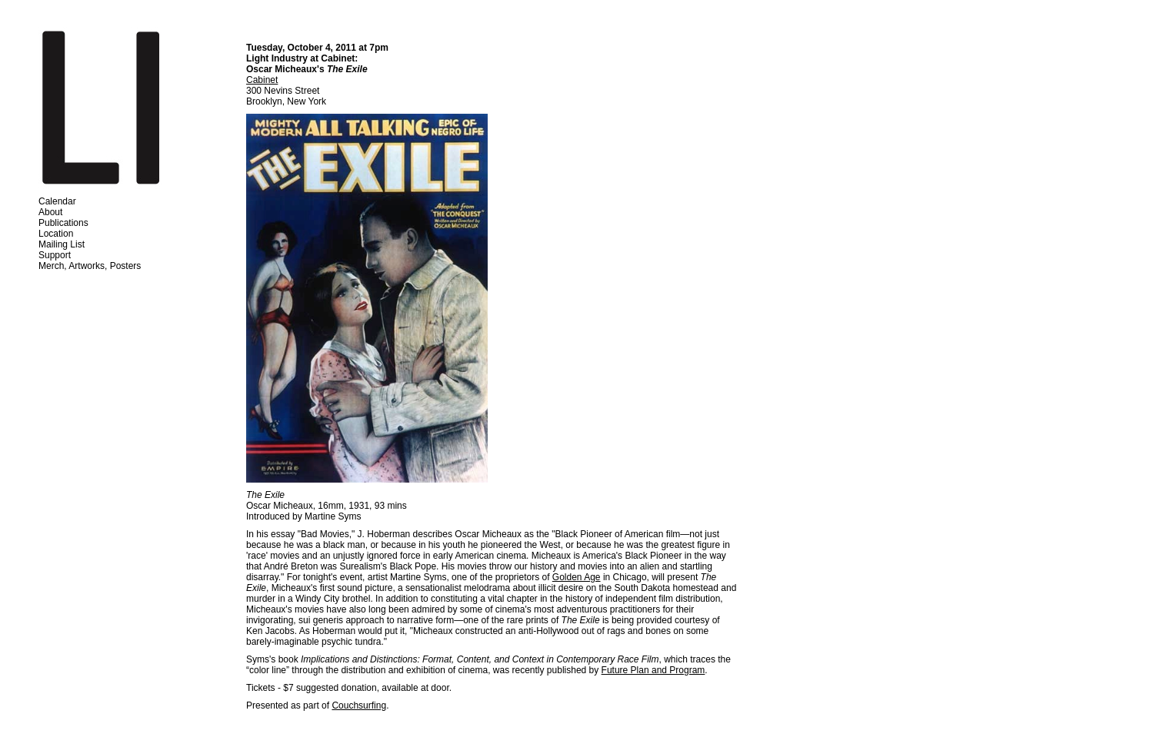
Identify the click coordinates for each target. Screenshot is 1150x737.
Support (54, 255)
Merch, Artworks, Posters (89, 266)
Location (55, 233)
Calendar (57, 201)
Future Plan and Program (653, 670)
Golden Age (576, 577)
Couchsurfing (359, 705)
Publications (63, 222)
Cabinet (262, 80)
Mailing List (61, 244)
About (50, 212)
